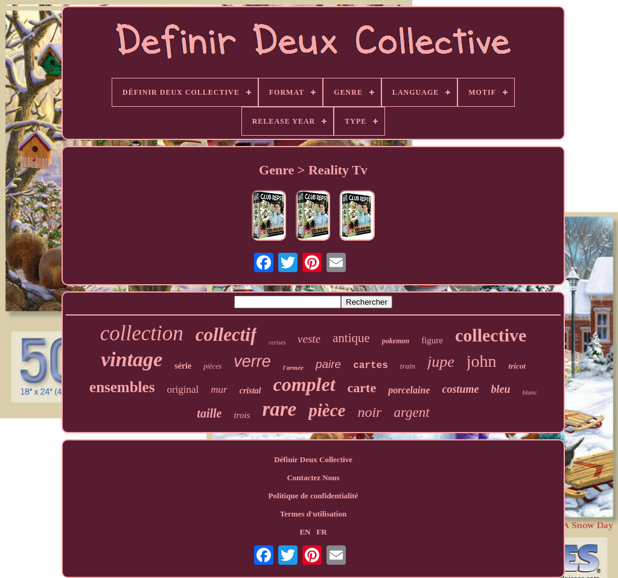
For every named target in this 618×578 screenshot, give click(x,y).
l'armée (293, 367)
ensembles (121, 387)
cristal (250, 390)
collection (141, 333)
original (183, 389)
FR (321, 531)
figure (432, 340)
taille (209, 413)
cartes (370, 365)
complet (304, 384)
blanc (530, 392)
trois (242, 415)
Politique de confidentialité (313, 495)
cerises (277, 342)
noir (369, 412)
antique (351, 338)
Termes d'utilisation (313, 513)
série (182, 365)
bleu (500, 389)
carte (362, 387)
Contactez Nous (313, 477)
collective (490, 335)
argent (411, 412)
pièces (212, 366)
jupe (440, 361)
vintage (131, 359)
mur (219, 389)
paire (328, 364)
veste (309, 338)
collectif (226, 334)
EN (304, 531)
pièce (326, 410)
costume (460, 389)
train (407, 365)
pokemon (395, 341)
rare (279, 409)
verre (252, 361)
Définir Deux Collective (313, 459)
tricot (517, 365)
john (482, 361)
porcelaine (409, 390)
